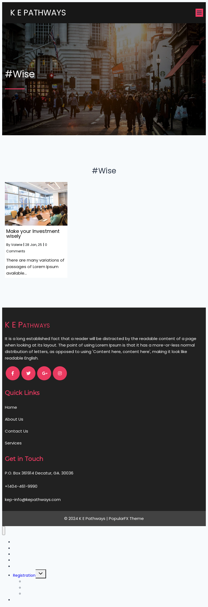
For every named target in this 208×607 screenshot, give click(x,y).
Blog (17, 566)
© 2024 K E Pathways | (86, 518)
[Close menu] (3, 530)
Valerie (16, 244)
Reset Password (38, 587)
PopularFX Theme (126, 518)
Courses (20, 600)
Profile (29, 593)
